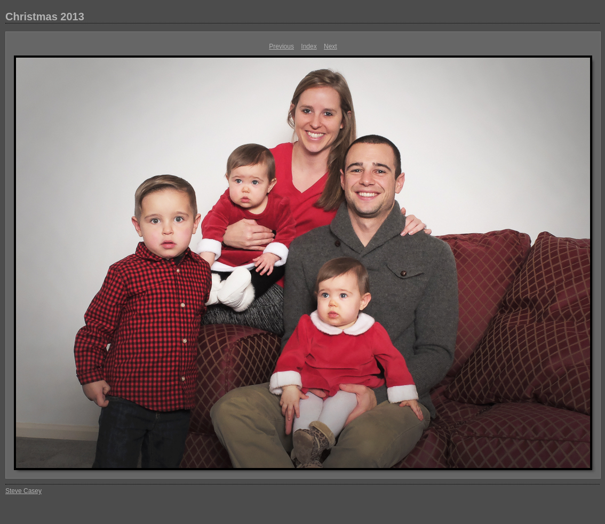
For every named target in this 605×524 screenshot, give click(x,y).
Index (308, 46)
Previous (281, 46)
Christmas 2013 (44, 16)
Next (330, 46)
